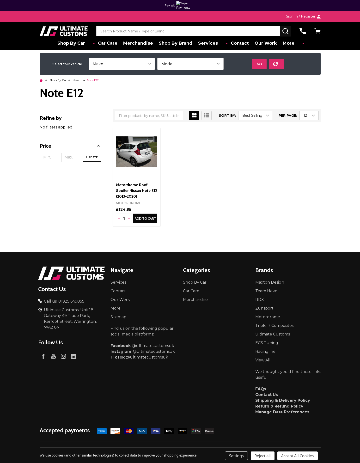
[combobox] (188, 31)
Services (212, 43)
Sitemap (118, 317)
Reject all (263, 455)
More (289, 43)
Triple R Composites (274, 325)
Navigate (121, 270)
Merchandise (140, 43)
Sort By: (227, 115)
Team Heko (266, 291)
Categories (196, 270)
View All (262, 360)
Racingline (265, 351)
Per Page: (288, 115)
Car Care (109, 43)
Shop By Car (78, 43)
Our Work (265, 43)
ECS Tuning (266, 343)
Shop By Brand (178, 43)
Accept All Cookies (297, 455)
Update (92, 157)
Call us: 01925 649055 (64, 301)
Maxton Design (269, 282)
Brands (264, 270)
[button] (70, 146)
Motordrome (267, 317)
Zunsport (264, 308)
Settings (236, 455)
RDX (259, 299)
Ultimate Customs (272, 334)
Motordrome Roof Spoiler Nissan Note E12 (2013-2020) (136, 191)
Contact (239, 43)
